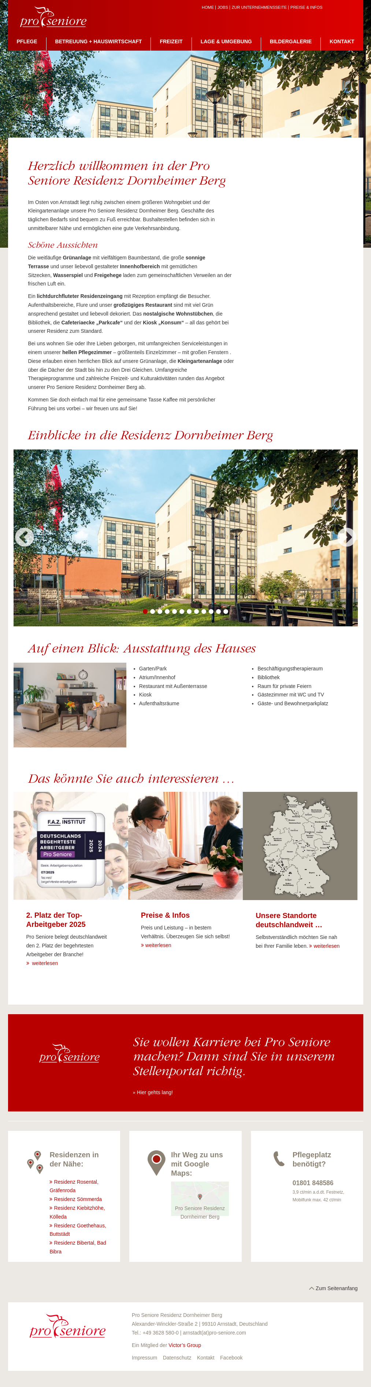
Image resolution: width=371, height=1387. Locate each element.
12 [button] (226, 611)
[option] (186, 537)
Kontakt (342, 41)
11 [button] (218, 611)
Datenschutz (177, 1358)
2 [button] (152, 611)
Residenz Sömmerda (78, 1199)
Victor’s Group (184, 1345)
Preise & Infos (306, 8)
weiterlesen (44, 963)
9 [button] (204, 611)
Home (208, 8)
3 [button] (160, 611)
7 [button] (189, 611)
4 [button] (167, 611)
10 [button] (211, 611)
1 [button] (145, 611)
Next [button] (347, 538)
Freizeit (171, 41)
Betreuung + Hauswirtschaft (98, 41)
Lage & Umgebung (226, 41)
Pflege (27, 41)
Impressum (144, 1358)
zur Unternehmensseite (259, 8)
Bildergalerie (291, 41)
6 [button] (182, 611)
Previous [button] (25, 538)
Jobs (223, 8)
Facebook (231, 1358)
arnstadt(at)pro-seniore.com (214, 1333)
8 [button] (196, 611)
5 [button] (174, 611)
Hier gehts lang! (155, 1092)
